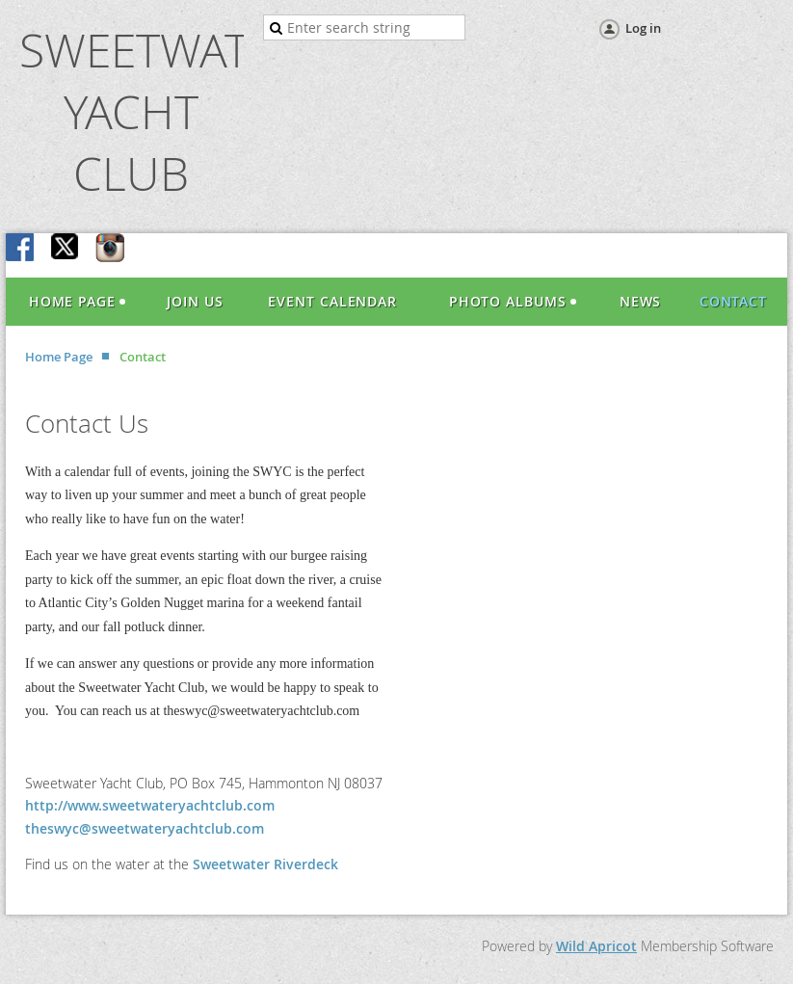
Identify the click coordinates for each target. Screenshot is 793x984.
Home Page (59, 356)
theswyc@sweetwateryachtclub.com (144, 828)
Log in (643, 28)
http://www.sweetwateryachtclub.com (150, 805)
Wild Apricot (596, 946)
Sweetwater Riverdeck (265, 864)
